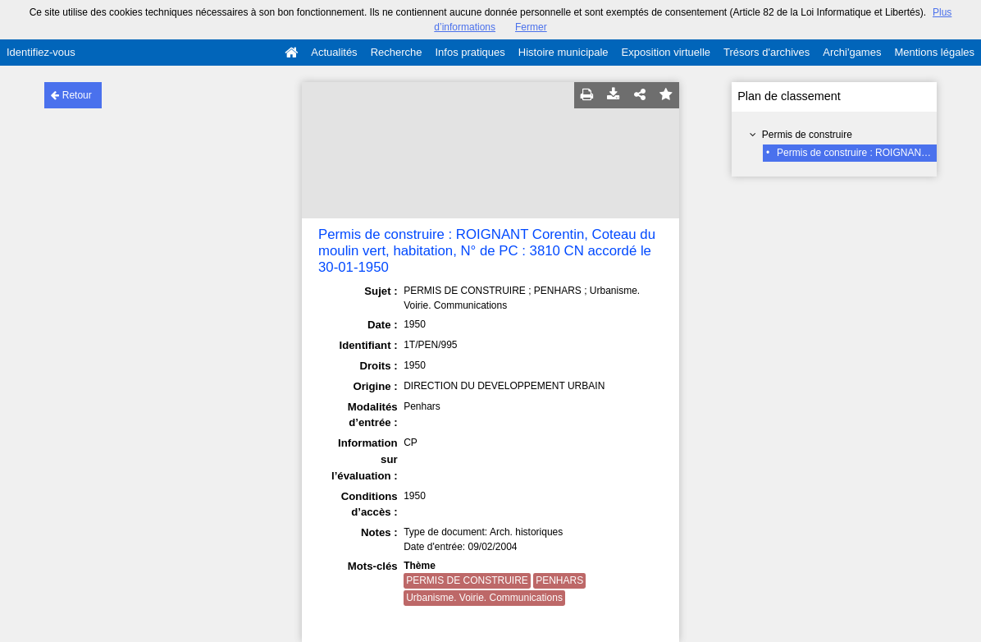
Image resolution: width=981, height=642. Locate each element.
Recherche (396, 52)
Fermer (531, 27)
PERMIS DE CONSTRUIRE (467, 580)
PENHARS (559, 580)
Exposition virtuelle (666, 52)
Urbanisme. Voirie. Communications (484, 597)
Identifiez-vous (41, 52)
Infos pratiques (470, 52)
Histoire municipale (563, 52)
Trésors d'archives (766, 52)
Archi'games (852, 52)
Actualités (334, 52)
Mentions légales (934, 52)
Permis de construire (807, 134)
